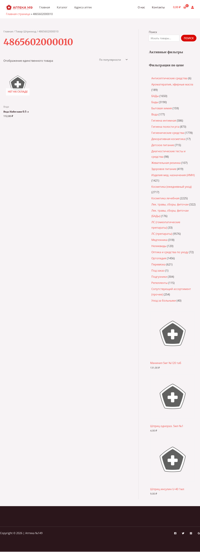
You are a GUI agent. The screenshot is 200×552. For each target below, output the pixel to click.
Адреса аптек (83, 7)
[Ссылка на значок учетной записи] (192, 7)
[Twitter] (183, 534)
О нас (143, 7)
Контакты (159, 7)
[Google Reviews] (199, 534)
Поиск (153, 32)
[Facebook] (175, 534)
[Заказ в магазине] (112, 60)
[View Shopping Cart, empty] (180, 7)
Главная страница (18, 14)
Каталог (62, 7)
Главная (44, 7)
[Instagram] (191, 534)
